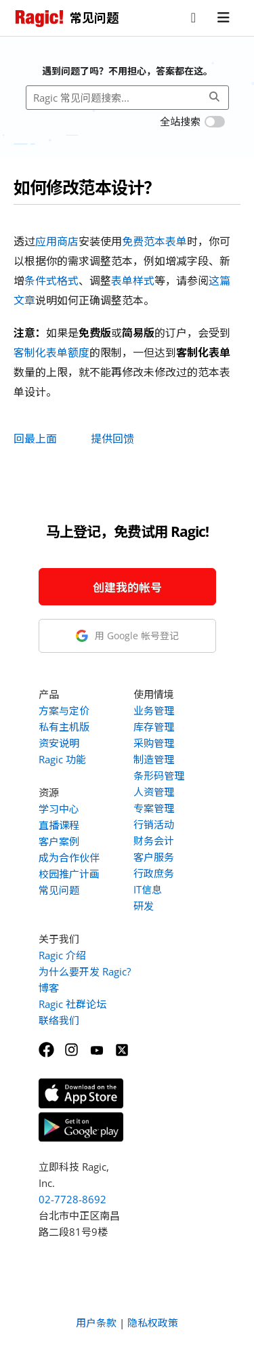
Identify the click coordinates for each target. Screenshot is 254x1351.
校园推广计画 (69, 874)
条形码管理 (158, 775)
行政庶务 (153, 873)
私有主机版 (64, 726)
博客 (49, 987)
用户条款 (96, 1322)
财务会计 (153, 840)
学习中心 (59, 808)
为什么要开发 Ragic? (85, 971)
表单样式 (132, 280)
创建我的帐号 (127, 587)
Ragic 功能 (62, 759)
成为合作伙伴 (69, 857)
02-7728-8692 (72, 1199)
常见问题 (59, 890)
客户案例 (59, 841)
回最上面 (35, 438)
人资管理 (153, 792)
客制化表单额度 (51, 352)
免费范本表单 (154, 241)
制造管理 (153, 759)
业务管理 (153, 710)
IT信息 (147, 889)
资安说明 (59, 743)
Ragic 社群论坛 (72, 1004)
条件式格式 (51, 280)
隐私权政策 (152, 1322)
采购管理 (153, 743)
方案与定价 (64, 710)
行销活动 (153, 824)
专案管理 (153, 808)
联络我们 (59, 1020)
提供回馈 (112, 438)
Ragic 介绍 (62, 955)
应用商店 (57, 241)
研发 (143, 905)
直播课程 (59, 825)
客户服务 (153, 857)
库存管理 (153, 726)
